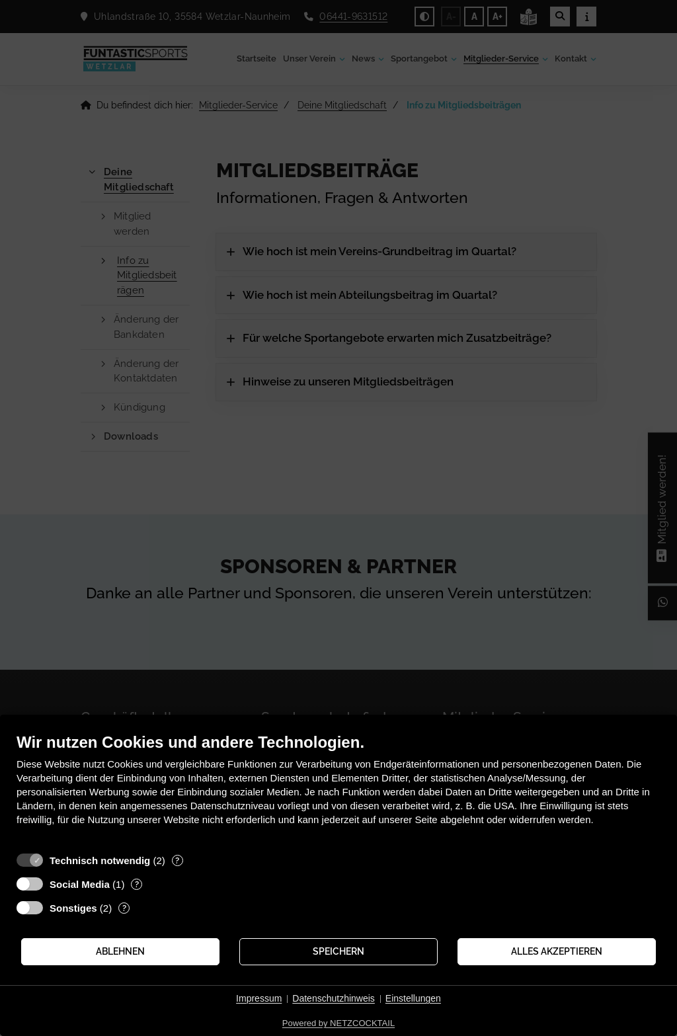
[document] (338, 789)
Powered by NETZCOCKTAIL (338, 1023)
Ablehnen (120, 951)
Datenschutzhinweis (333, 998)
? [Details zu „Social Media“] (137, 884)
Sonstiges (73, 908)
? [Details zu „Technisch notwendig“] (177, 860)
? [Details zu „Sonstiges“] (124, 908)
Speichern (338, 951)
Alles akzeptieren (556, 951)
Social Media (80, 884)
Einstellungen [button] (413, 998)
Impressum (259, 998)
